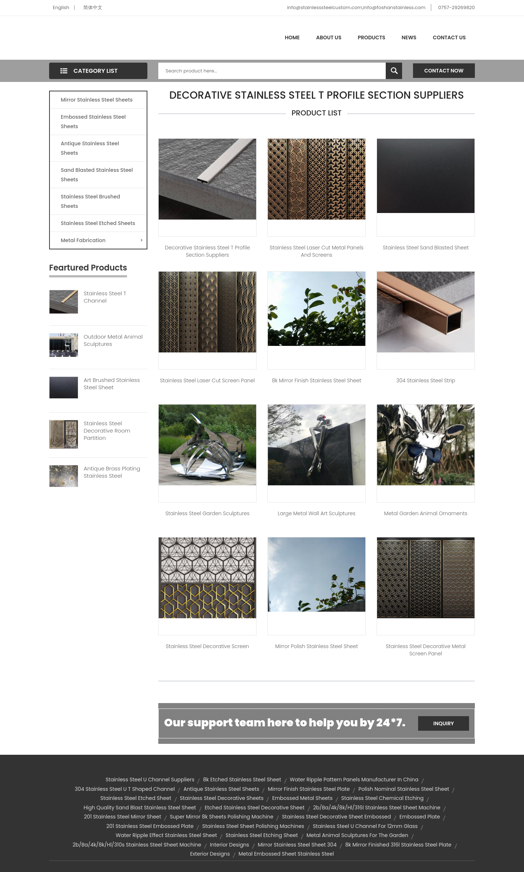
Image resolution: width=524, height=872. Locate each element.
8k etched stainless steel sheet (242, 779)
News (409, 37)
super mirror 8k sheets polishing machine (222, 816)
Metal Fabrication (102, 240)
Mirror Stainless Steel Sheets (96, 99)
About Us (328, 37)
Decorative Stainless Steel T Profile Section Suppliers (207, 251)
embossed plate (420, 816)
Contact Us (449, 37)
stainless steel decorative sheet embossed (336, 816)
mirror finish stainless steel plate (309, 789)
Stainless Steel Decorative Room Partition (107, 431)
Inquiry (443, 723)
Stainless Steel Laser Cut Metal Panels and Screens (317, 251)
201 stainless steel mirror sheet (122, 816)
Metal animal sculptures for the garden (357, 835)
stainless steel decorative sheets (221, 798)
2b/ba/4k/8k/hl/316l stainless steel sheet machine (376, 807)
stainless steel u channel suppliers (150, 779)
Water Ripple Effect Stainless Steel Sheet (166, 835)
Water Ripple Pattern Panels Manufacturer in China (354, 779)
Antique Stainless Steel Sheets (90, 148)
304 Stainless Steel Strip (425, 380)
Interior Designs (229, 844)
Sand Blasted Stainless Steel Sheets (97, 174)
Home (292, 37)
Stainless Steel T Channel (105, 297)
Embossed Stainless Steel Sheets (93, 121)
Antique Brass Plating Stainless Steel (112, 472)
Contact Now (444, 70)
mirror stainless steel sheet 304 (297, 844)
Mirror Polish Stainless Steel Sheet (316, 646)
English (61, 7)
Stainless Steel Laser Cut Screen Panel (207, 380)
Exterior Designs (210, 853)
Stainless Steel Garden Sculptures (207, 513)
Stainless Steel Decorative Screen (207, 646)
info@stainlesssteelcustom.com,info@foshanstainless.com (356, 7)
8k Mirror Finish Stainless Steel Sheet (316, 380)
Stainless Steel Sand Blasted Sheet (426, 247)
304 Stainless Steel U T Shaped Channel (125, 789)
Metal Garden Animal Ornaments (426, 513)
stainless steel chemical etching (382, 798)
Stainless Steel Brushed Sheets (90, 201)
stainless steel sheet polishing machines (253, 826)
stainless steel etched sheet (135, 798)
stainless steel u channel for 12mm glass (365, 826)
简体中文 (92, 7)
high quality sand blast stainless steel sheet (140, 807)
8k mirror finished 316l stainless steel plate (398, 844)
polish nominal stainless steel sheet (403, 789)
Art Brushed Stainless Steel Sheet (112, 383)
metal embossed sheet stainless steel (286, 853)
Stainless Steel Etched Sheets (98, 223)
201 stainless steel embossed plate (150, 826)
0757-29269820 (456, 7)
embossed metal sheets (302, 798)
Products (371, 37)
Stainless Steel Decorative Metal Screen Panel (425, 650)
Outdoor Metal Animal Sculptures (113, 340)
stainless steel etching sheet (262, 835)
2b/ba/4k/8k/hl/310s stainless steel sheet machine (136, 844)
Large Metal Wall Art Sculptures (316, 513)
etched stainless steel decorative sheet (254, 807)
